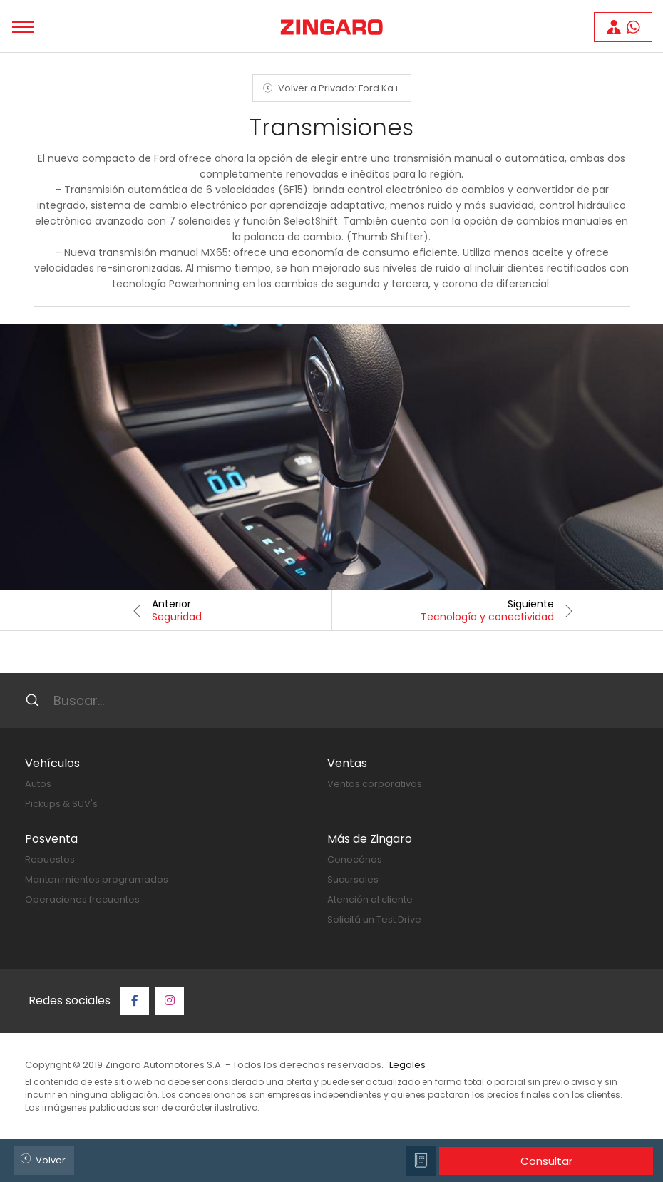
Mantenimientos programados (96, 879)
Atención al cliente (370, 899)
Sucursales (353, 879)
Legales (407, 1064)
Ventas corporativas (374, 784)
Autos (38, 784)
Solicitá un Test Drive (374, 919)
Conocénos (354, 859)
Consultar (546, 1160)
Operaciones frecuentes (82, 899)
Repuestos (50, 859)
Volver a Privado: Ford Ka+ (329, 88)
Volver (41, 1158)
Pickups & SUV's (61, 804)
